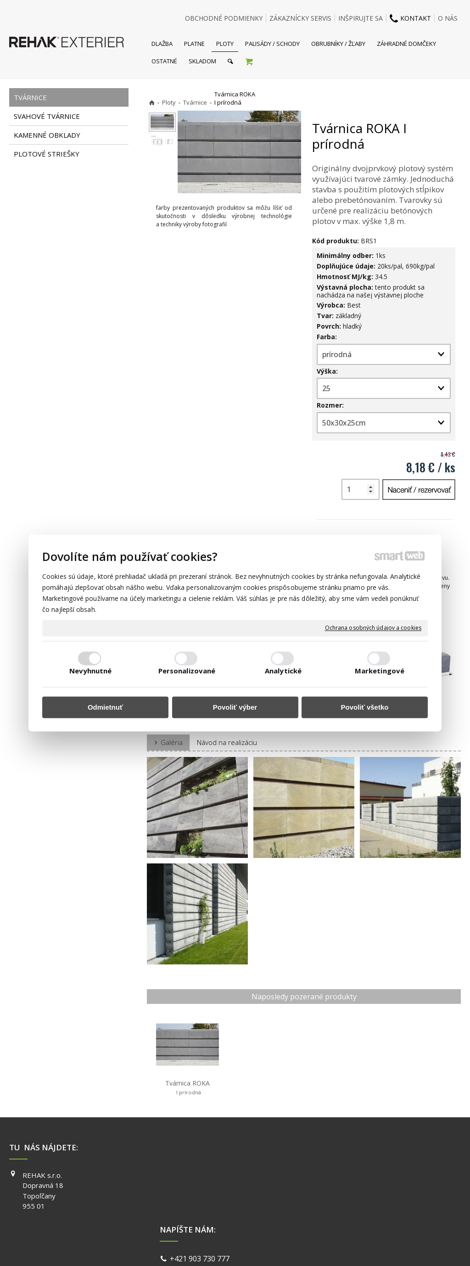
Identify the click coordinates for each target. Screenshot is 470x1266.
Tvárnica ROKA (187, 1087)
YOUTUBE (344, 1201)
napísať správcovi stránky (211, 1247)
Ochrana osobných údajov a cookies (373, 628)
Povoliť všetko (365, 707)
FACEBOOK (346, 1175)
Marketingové (379, 671)
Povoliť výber (235, 707)
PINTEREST (346, 1214)
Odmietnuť (105, 707)
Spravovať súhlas (376, 1247)
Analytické (283, 671)
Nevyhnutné (90, 671)
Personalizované (187, 671)
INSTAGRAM (347, 1188)
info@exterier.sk (200, 1187)
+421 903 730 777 (201, 1176)
